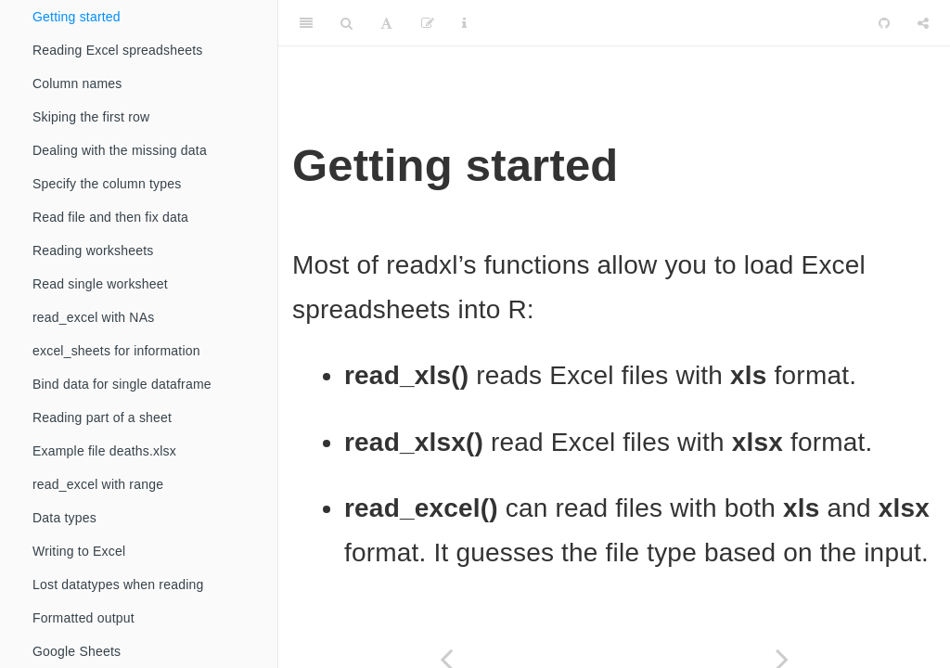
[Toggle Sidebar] (306, 23)
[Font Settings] (386, 23)
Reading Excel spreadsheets (117, 50)
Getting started (76, 16)
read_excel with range (97, 484)
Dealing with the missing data (119, 150)
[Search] (346, 23)
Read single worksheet (100, 283)
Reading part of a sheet (102, 417)
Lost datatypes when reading (117, 584)
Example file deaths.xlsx (104, 450)
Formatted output (83, 617)
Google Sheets (76, 651)
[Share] (923, 23)
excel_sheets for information (116, 350)
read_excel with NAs (93, 317)
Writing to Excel (78, 551)
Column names (77, 83)
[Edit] (427, 23)
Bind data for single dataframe (122, 384)
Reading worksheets (92, 250)
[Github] (884, 23)
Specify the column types (106, 183)
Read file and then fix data (110, 217)
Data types (64, 517)
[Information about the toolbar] (464, 23)
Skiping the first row (90, 116)
